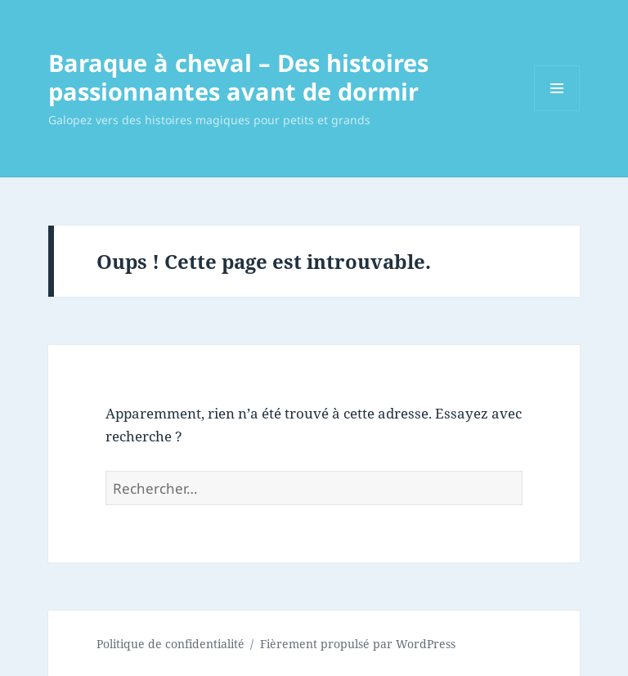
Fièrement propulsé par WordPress (357, 643)
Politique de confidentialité (170, 643)
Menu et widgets (557, 110)
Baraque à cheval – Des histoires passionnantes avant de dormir (238, 77)
